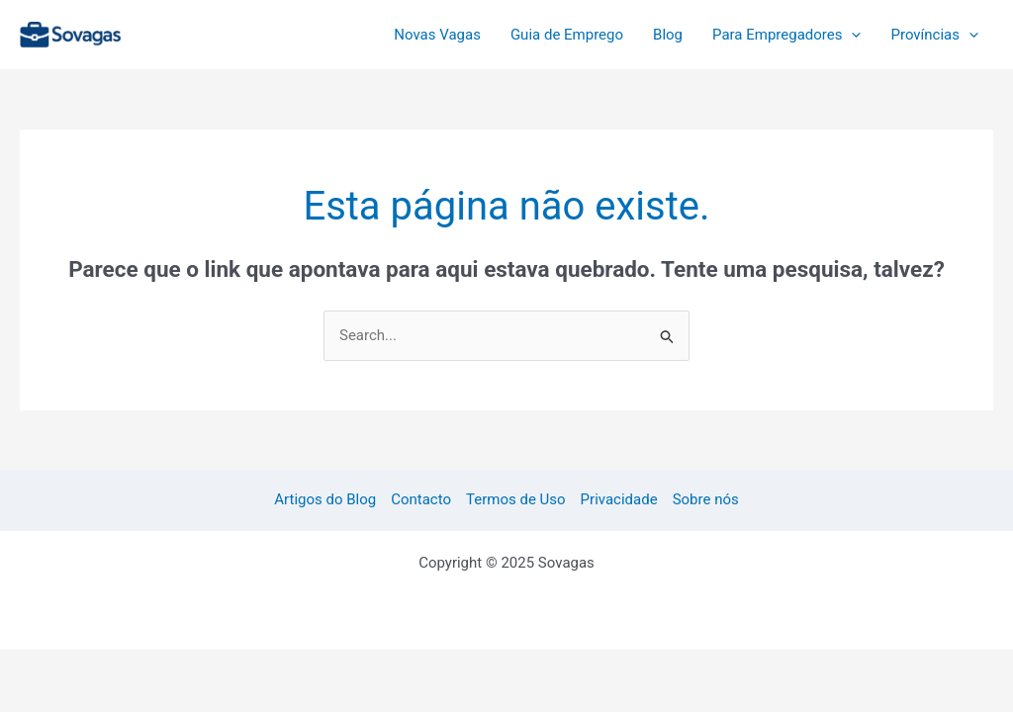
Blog (668, 35)
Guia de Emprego (566, 35)
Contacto (421, 499)
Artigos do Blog (325, 499)
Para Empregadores (786, 34)
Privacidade (619, 499)
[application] (851, 34)
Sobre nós (706, 499)
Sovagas (172, 31)
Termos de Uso (516, 499)
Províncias (934, 34)
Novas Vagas (437, 35)
